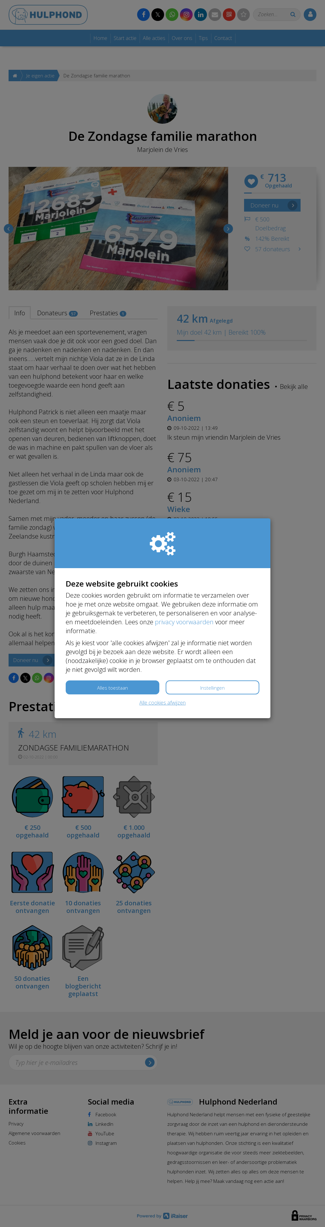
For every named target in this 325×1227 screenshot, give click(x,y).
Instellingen (212, 688)
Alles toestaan (112, 688)
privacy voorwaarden (184, 622)
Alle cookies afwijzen (162, 702)
